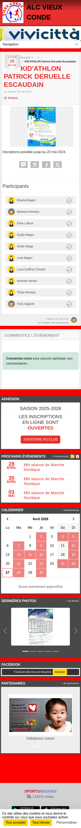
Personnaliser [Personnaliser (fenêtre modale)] (67, 822)
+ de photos (72, 601)
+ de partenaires (70, 683)
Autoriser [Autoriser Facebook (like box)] (60, 672)
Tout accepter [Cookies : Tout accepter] (16, 822)
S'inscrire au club (40, 439)
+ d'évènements (60, 456)
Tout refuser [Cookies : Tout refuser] (41, 822)
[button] (5, 630)
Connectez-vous (19, 358)
